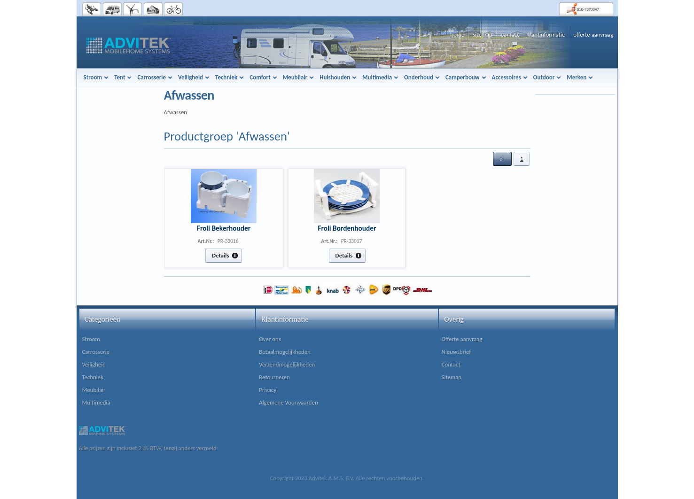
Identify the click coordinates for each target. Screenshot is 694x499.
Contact (451, 364)
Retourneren (274, 377)
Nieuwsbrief (456, 351)
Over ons (270, 339)
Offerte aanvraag (462, 339)
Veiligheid (94, 364)
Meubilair (94, 389)
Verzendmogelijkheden (287, 364)
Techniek (92, 377)
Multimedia (96, 402)
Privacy (267, 389)
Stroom (91, 339)
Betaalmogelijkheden (285, 351)
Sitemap (451, 377)
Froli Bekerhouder (223, 228)
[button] (502, 159)
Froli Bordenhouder (347, 228)
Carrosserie (96, 351)
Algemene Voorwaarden (288, 402)
